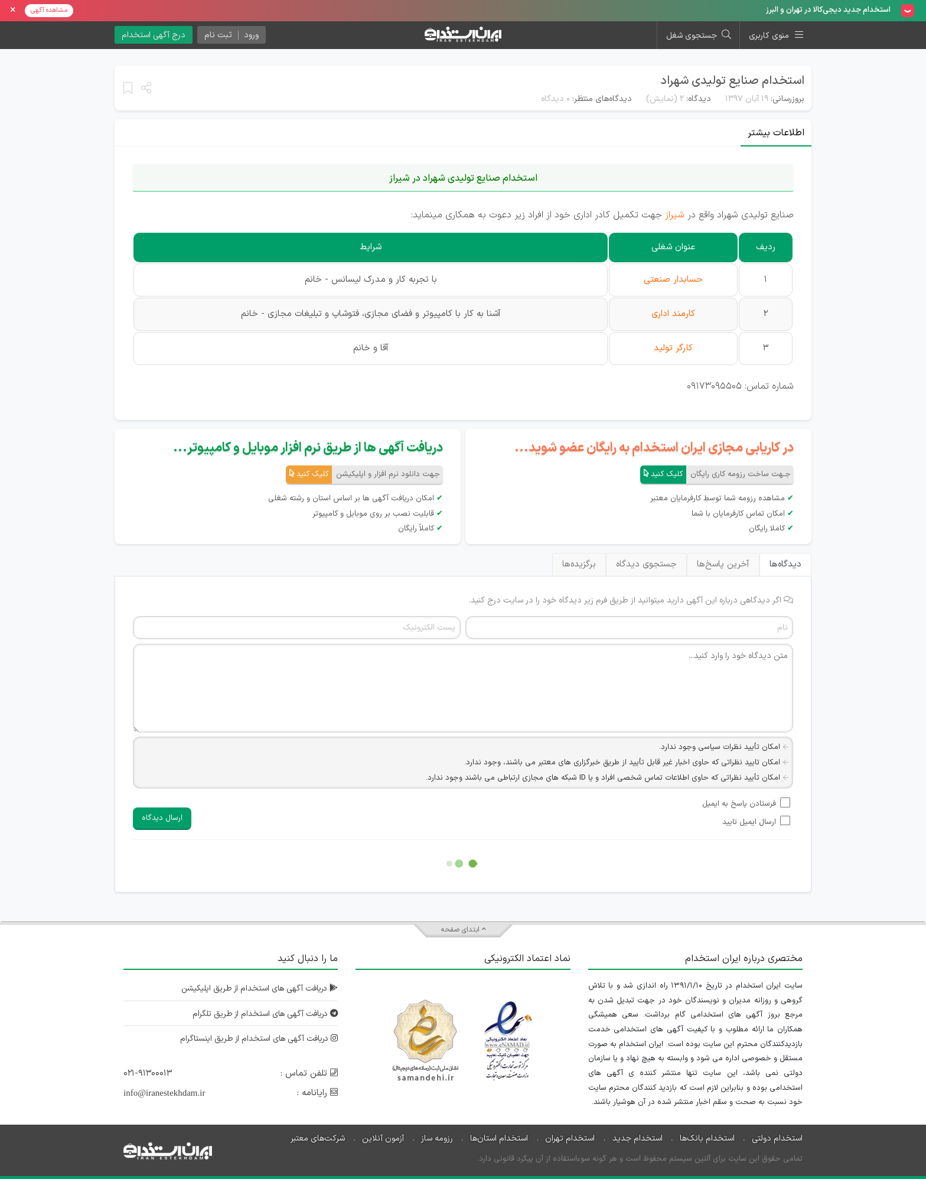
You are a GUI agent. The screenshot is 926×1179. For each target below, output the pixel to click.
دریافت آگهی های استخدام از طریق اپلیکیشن (256, 988)
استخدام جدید (637, 1138)
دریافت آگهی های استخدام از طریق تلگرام (262, 1014)
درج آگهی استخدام (153, 35)
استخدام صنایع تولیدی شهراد (732, 81)
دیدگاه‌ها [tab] (785, 564)
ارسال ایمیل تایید (749, 822)
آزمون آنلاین (383, 1138)
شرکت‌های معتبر (318, 1138)
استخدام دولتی (777, 1138)
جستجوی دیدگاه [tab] (646, 564)
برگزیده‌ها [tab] (579, 564)
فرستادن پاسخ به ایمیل (739, 804)
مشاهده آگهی (49, 10)
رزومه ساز (437, 1138)
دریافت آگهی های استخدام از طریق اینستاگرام (256, 1039)
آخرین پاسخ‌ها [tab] (723, 564)
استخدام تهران (570, 1138)
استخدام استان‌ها (499, 1138)
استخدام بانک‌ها (707, 1138)
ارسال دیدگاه (162, 818)
